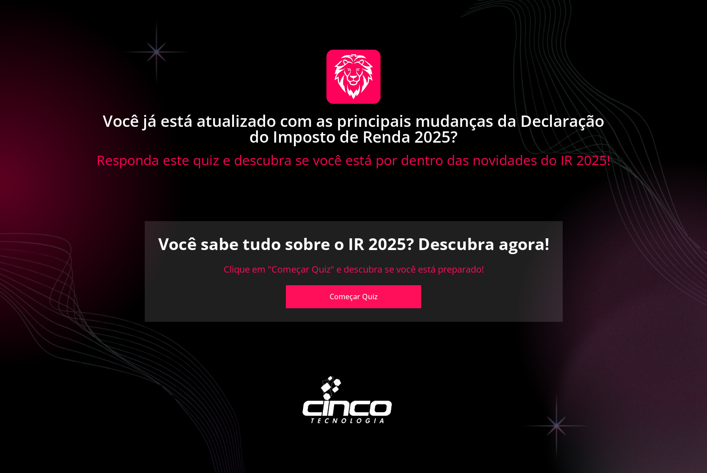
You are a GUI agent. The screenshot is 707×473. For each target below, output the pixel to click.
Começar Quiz (354, 296)
